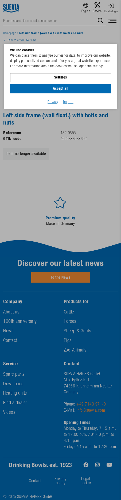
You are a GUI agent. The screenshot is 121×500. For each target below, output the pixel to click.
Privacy (53, 102)
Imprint (68, 102)
